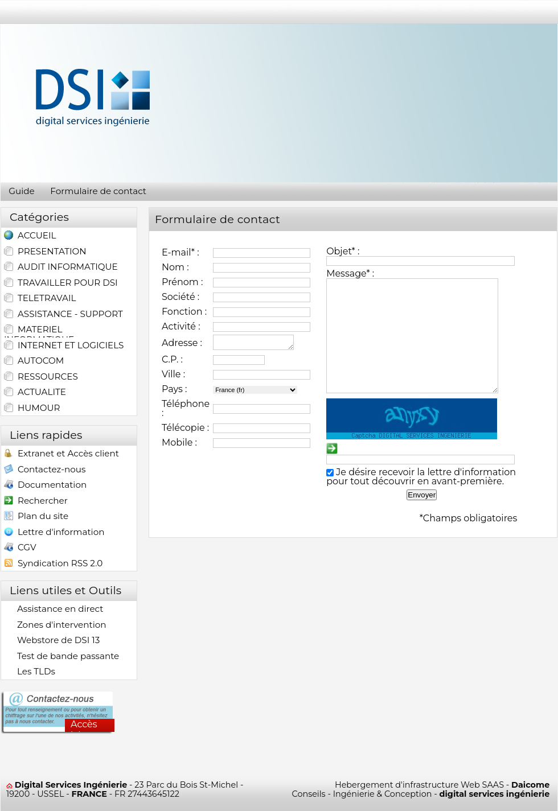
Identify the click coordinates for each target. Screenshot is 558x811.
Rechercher (36, 502)
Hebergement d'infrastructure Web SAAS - (442, 785)
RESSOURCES (41, 377)
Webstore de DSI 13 (52, 640)
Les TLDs (29, 671)
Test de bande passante (61, 656)
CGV (20, 548)
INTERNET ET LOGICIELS (64, 345)
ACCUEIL (30, 236)
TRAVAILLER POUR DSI (61, 283)
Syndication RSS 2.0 (53, 564)
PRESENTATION (45, 251)
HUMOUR (32, 408)
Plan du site (36, 517)
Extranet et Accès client (61, 454)
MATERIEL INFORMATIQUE (39, 330)
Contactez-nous (44, 470)
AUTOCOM (34, 361)
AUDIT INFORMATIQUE (61, 267)
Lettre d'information (54, 533)
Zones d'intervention (55, 625)
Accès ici (84, 725)
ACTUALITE (35, 392)
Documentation (45, 486)
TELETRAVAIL (40, 298)
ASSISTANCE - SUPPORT (63, 314)
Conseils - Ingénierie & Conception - (421, 794)
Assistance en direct (53, 609)
